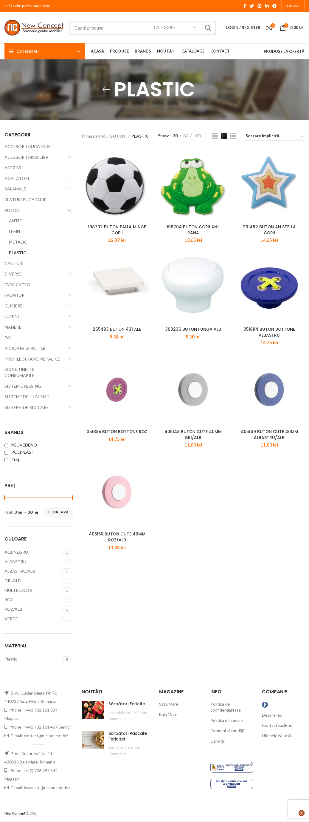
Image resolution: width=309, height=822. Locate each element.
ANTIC (15, 220)
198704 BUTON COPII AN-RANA (193, 232)
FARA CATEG (17, 284)
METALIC (18, 241)
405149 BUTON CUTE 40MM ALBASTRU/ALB (269, 442)
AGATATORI (16, 178)
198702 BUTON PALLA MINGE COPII (117, 232)
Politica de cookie (226, 720)
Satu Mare (168, 703)
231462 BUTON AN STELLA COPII (269, 232)
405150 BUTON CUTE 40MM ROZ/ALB (117, 547)
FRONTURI (15, 295)
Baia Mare (168, 714)
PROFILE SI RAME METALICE (32, 358)
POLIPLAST (19, 452)
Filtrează (58, 512)
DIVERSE (13, 273)
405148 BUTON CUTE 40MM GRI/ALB (193, 442)
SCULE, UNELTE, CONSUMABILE (19, 372)
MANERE (12, 327)
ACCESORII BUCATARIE (28, 146)
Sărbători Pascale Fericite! (127, 736)
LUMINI (11, 316)
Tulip (12, 459)
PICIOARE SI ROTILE (24, 348)
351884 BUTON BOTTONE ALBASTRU (269, 337)
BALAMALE (15, 188)
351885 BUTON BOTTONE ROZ (117, 439)
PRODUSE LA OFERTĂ (284, 51)
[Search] (142, 28)
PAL (8, 337)
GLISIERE (13, 305)
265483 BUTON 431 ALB (117, 334)
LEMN (14, 231)
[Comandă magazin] (275, 137)
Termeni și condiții (227, 730)
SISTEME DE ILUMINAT (26, 396)
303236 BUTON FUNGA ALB (193, 334)
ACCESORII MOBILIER (26, 157)
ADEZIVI (12, 167)
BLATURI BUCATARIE (25, 199)
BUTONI (12, 210)
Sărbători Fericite (126, 704)
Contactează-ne (277, 725)
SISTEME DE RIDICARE (26, 407)
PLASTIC (17, 252)
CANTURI (14, 263)
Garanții (217, 741)
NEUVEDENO (20, 444)
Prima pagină (93, 135)
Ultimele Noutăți (277, 735)
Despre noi (272, 715)
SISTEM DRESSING (22, 386)
